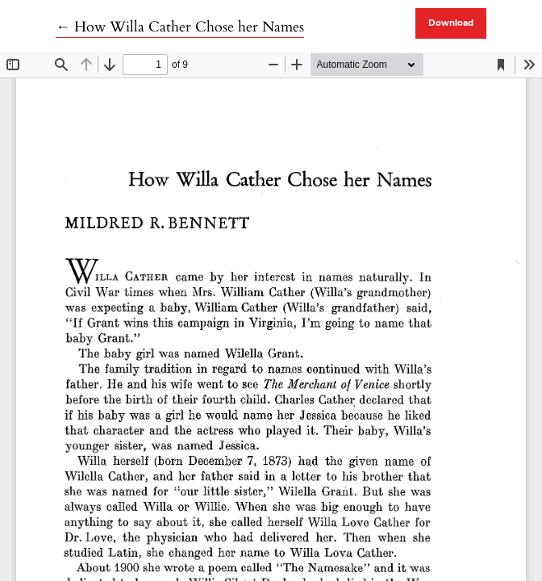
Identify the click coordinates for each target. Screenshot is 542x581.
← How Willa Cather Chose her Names (180, 27)
